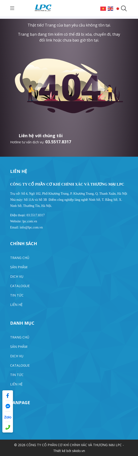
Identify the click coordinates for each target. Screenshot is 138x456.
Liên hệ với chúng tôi (41, 135)
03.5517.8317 (58, 141)
